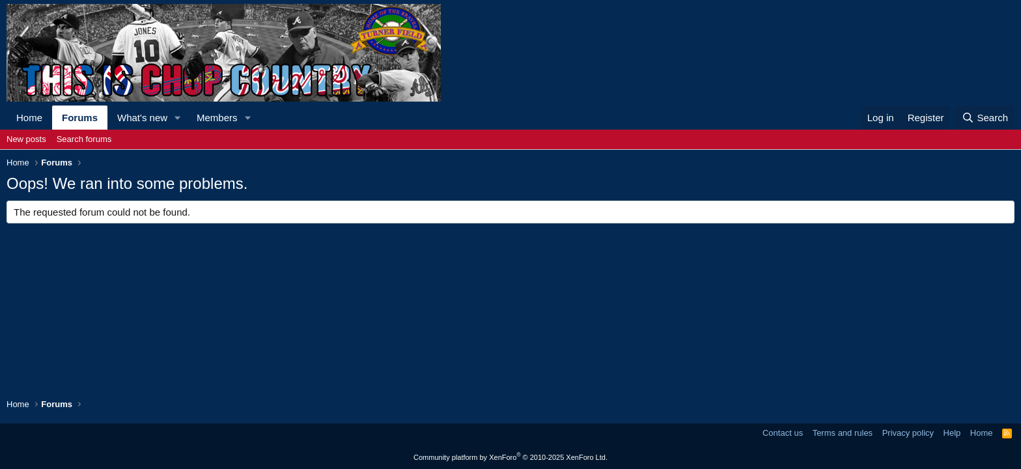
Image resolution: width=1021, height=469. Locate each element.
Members (217, 117)
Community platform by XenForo (510, 457)
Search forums (84, 139)
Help (952, 433)
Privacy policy (908, 433)
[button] (178, 118)
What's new (142, 117)
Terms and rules (843, 433)
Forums (80, 117)
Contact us (782, 433)
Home (29, 117)
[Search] (984, 118)
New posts (26, 139)
